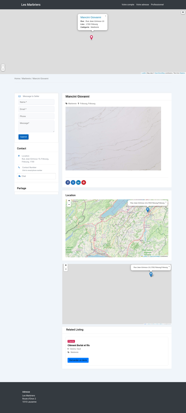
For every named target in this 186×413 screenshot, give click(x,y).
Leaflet (144, 73)
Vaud (79, 349)
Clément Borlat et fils (79, 345)
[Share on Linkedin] (78, 182)
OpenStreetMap (160, 73)
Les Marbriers (30, 4)
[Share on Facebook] (67, 182)
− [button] (3, 69)
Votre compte (128, 4)
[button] (147, 210)
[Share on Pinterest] (83, 182)
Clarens (73, 349)
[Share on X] (73, 182)
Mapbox (182, 73)
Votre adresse (142, 4)
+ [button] (3, 65)
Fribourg (83, 103)
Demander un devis (78, 360)
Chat (22, 176)
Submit (23, 137)
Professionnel (157, 4)
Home (17, 78)
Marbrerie (26, 78)
